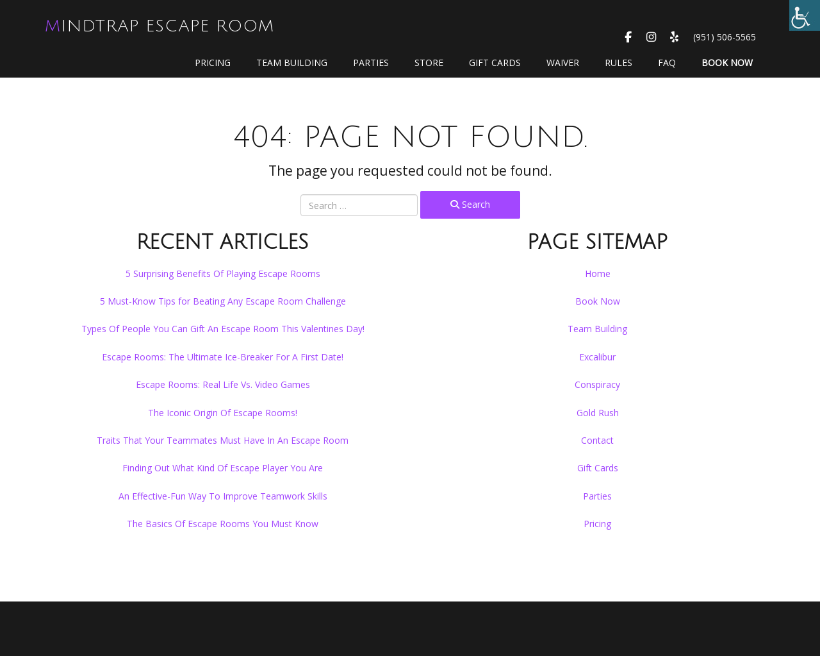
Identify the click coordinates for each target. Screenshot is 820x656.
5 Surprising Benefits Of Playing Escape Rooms (223, 273)
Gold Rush (598, 413)
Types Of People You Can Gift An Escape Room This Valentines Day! (223, 329)
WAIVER (562, 62)
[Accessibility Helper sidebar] (804, 15)
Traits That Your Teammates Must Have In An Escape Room (222, 440)
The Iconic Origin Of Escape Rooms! (222, 413)
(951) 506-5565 (724, 37)
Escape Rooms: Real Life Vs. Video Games (223, 384)
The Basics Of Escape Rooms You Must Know (222, 523)
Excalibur (597, 357)
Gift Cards (597, 468)
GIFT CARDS (495, 62)
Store (428, 62)
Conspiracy (597, 384)
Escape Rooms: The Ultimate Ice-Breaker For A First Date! (222, 357)
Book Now (727, 62)
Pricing (213, 62)
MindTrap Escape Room (159, 26)
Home (598, 273)
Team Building (291, 62)
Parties (371, 62)
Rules (618, 62)
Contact (597, 440)
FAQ (667, 62)
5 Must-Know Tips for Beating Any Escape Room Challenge (223, 301)
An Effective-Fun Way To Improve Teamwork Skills (223, 496)
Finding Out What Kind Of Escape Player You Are (222, 468)
